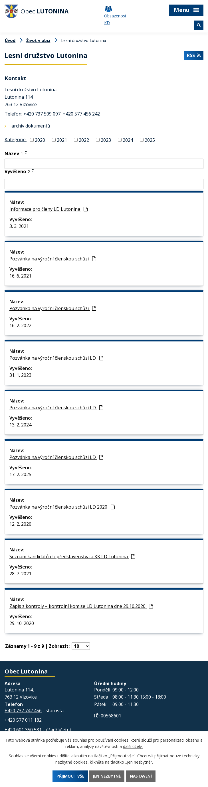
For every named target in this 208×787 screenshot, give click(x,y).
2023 (106, 140)
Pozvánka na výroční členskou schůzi (52, 259)
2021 (62, 140)
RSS (194, 56)
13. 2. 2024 (20, 425)
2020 (40, 140)
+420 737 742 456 (23, 710)
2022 (84, 140)
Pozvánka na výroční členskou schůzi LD (56, 358)
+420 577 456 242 (81, 114)
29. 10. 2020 (21, 623)
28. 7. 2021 (20, 573)
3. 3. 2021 (19, 226)
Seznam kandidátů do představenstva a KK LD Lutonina (72, 556)
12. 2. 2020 (20, 524)
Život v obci (38, 40)
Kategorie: (16, 139)
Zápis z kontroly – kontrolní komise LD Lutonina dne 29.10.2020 (81, 606)
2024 (128, 140)
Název (14, 153)
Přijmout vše (68, 776)
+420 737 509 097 (41, 114)
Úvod (10, 40)
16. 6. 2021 (20, 276)
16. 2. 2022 (20, 325)
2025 (150, 140)
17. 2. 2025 (20, 474)
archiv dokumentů (30, 126)
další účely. (133, 746)
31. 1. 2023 (20, 375)
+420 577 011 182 (23, 720)
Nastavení (142, 776)
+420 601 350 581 (23, 730)
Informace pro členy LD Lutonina (48, 209)
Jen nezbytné (106, 776)
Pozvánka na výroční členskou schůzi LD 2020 (62, 507)
